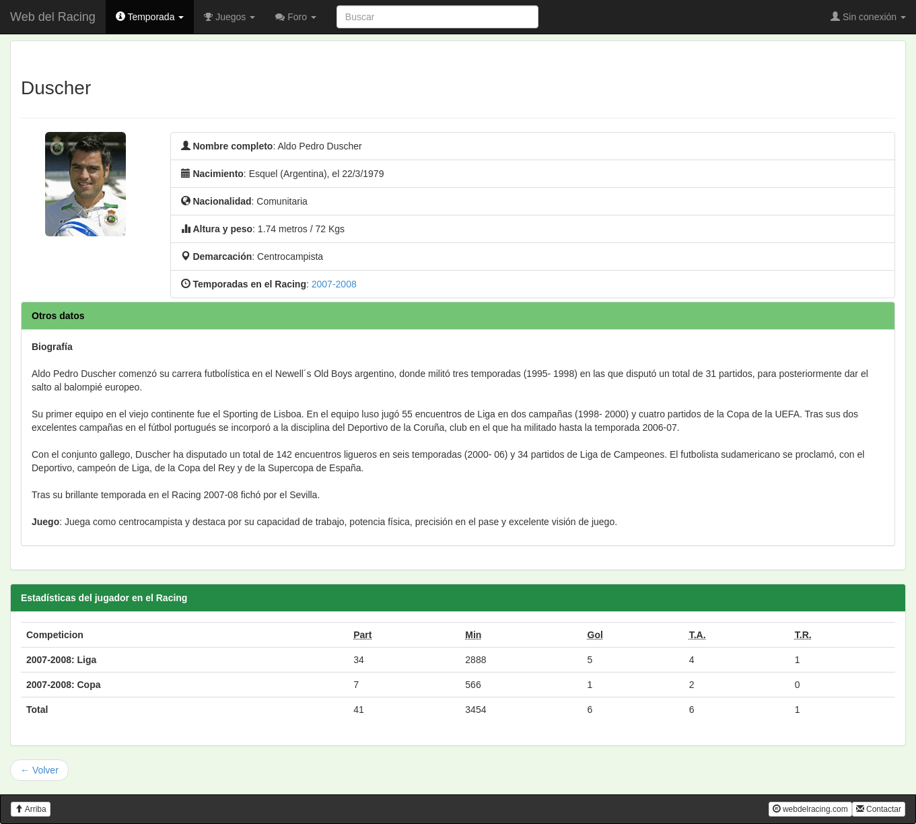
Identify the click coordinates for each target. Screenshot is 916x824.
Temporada (150, 16)
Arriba (30, 809)
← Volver (39, 770)
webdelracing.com (810, 809)
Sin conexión (868, 16)
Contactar (878, 809)
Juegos (229, 16)
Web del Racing (53, 17)
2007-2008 (334, 284)
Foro (295, 16)
